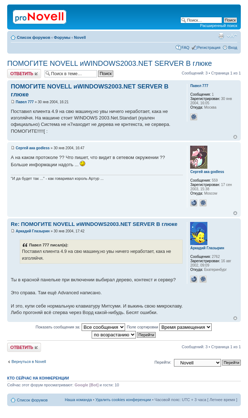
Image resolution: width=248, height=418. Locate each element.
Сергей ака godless (33, 148)
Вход (232, 47)
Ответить (24, 73)
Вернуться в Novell (29, 361)
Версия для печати (221, 36)
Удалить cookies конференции (123, 399)
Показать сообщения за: (80, 327)
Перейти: (163, 362)
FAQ (185, 47)
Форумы (62, 37)
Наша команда (78, 399)
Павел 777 (25, 102)
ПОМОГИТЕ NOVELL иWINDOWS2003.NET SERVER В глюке (109, 63)
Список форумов (33, 37)
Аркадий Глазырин (33, 231)
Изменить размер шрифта (232, 36)
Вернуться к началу (235, 137)
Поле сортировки (169, 327)
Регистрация (208, 47)
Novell (80, 37)
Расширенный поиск (218, 25)
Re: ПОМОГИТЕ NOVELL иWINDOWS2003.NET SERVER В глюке (94, 224)
